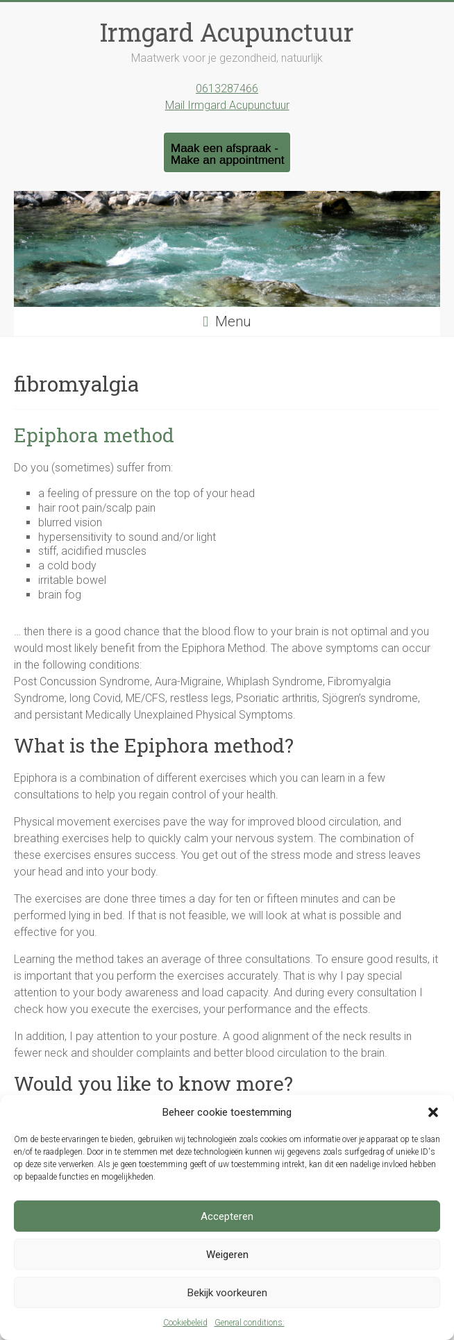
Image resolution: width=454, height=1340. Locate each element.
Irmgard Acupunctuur (227, 32)
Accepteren (227, 1216)
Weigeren (227, 1254)
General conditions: (250, 1323)
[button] (433, 1112)
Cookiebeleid (185, 1323)
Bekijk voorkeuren (227, 1293)
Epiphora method (94, 435)
